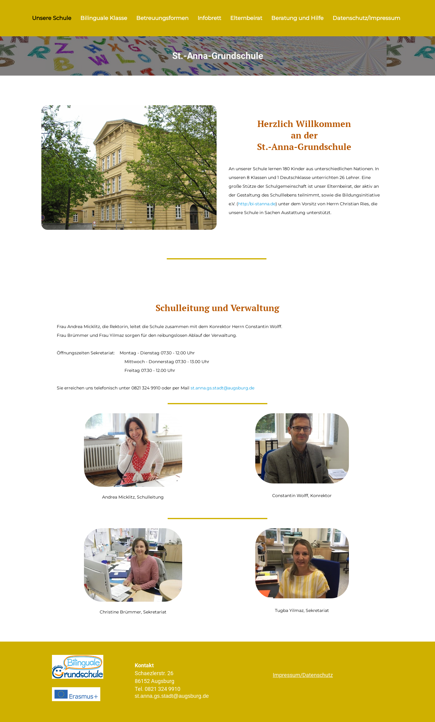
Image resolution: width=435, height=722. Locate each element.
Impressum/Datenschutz (303, 675)
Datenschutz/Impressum (366, 18)
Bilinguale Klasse (103, 18)
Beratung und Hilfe (297, 18)
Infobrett (209, 18)
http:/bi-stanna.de (257, 204)
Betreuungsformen (162, 18)
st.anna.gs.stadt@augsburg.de (222, 388)
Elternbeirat (246, 18)
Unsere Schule (51, 18)
